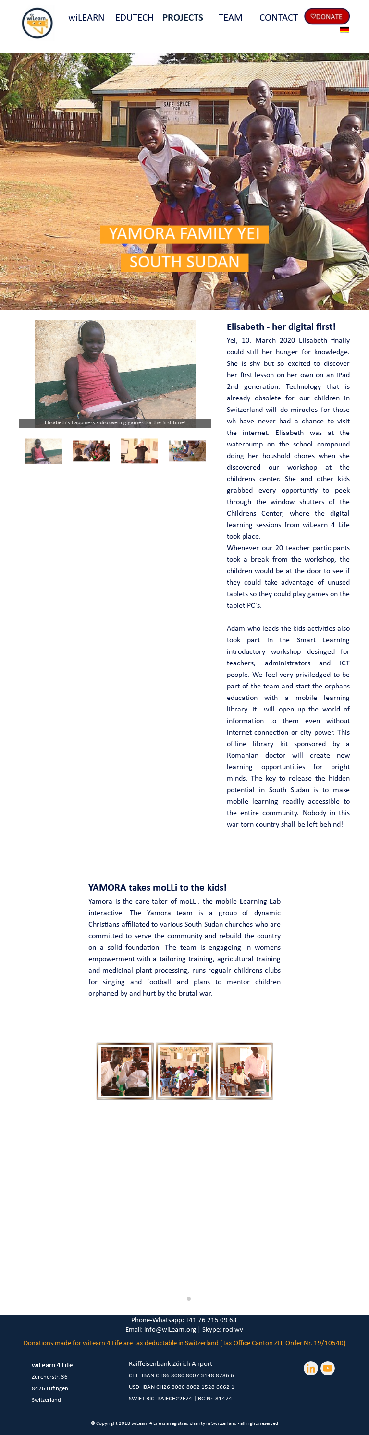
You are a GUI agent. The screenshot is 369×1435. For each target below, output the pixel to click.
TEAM (231, 18)
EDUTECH (134, 18)
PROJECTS (182, 18)
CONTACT (278, 18)
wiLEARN (86, 18)
